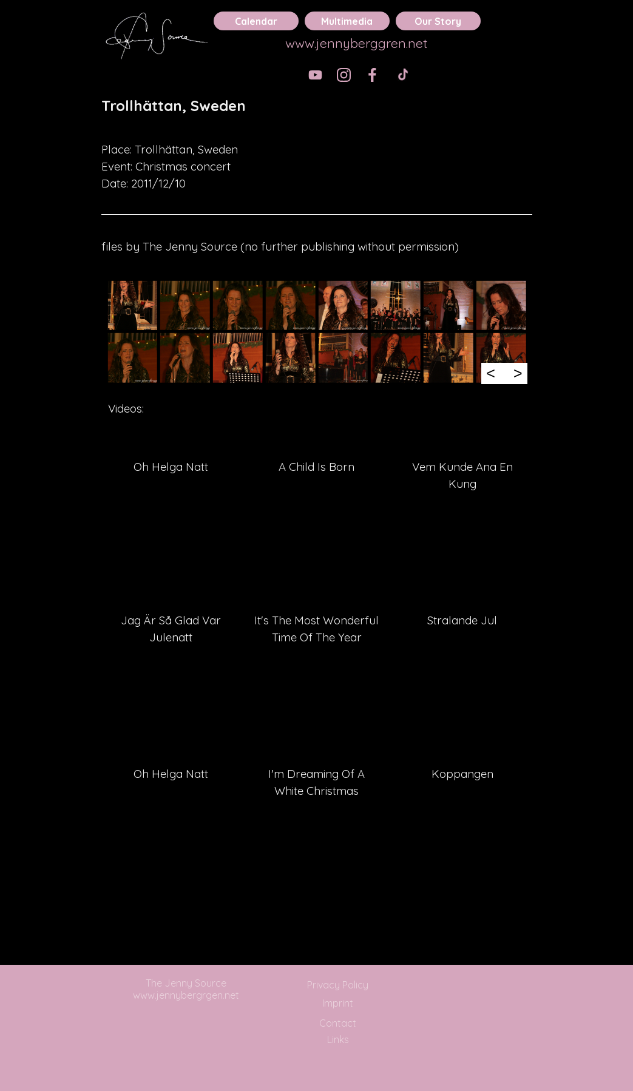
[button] (132, 305)
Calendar (256, 21)
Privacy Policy (337, 985)
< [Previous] (490, 373)
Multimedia (347, 21)
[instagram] (343, 75)
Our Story (438, 21)
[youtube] (315, 75)
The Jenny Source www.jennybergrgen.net (186, 989)
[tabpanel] (316, 114)
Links (338, 1039)
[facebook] (372, 75)
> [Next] (518, 373)
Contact (337, 1023)
